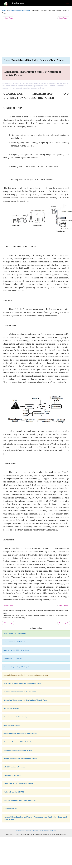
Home (4, 10)
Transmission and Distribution (19, 10)
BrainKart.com (17, 3)
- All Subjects (17, 667)
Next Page (64, 18)
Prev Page (8, 18)
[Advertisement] (36, 38)
